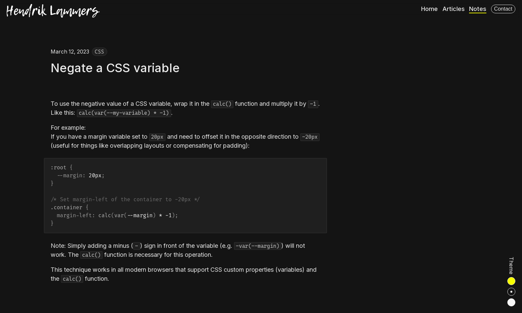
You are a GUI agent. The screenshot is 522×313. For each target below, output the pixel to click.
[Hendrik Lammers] (53, 11)
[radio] (511, 281)
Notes (477, 8)
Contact (503, 9)
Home (429, 8)
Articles (453, 8)
